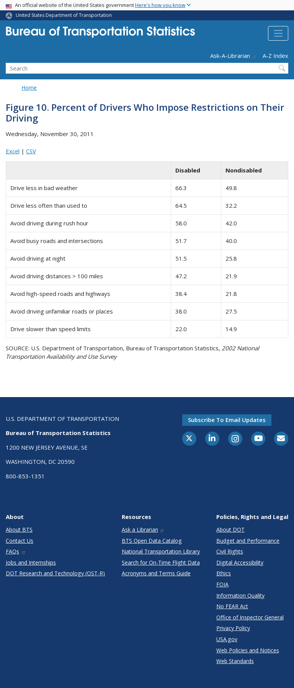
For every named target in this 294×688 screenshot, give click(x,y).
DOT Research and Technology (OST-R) (55, 573)
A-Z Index (275, 55)
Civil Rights (229, 551)
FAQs (16, 551)
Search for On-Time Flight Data (161, 562)
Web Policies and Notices (247, 650)
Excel (13, 151)
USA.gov (226, 639)
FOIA (222, 584)
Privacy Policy (233, 628)
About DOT (230, 529)
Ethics (223, 573)
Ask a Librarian (143, 529)
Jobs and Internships (31, 562)
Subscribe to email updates (227, 420)
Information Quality (240, 595)
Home (29, 87)
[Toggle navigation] (278, 33)
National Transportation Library (161, 551)
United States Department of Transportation (64, 15)
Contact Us (19, 540)
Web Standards (235, 661)
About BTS (19, 529)
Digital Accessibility (239, 562)
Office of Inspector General (250, 617)
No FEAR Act (232, 606)
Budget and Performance (247, 540)
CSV (31, 151)
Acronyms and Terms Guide (156, 573)
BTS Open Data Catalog (152, 540)
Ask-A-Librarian (233, 55)
